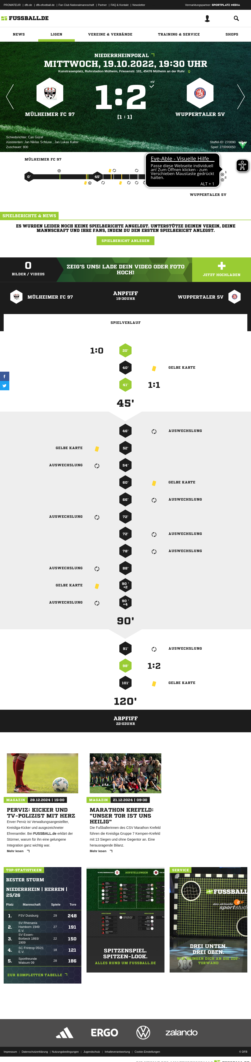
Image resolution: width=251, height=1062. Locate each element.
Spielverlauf (126, 322)
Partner (102, 4)
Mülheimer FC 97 (50, 114)
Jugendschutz (91, 1050)
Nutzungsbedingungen (65, 1050)
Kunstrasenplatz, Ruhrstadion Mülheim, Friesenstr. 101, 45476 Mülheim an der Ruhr (125, 71)
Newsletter (138, 4)
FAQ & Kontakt (120, 4)
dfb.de (28, 4)
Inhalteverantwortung (117, 1050)
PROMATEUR (12, 4)
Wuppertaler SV (200, 114)
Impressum (10, 1050)
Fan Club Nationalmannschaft (76, 4)
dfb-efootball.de (45, 4)
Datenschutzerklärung (35, 1050)
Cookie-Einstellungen (147, 1050)
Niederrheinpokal (125, 55)
